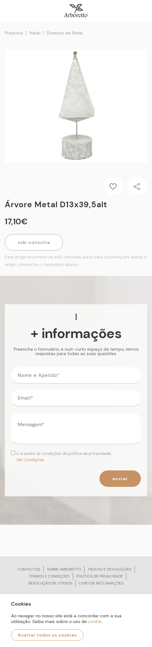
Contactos (28, 569)
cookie (94, 621)
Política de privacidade (99, 576)
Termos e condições (49, 576)
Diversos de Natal (65, 33)
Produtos (14, 33)
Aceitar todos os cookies (47, 635)
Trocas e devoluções (109, 569)
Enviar (120, 478)
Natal (34, 33)
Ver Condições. (30, 460)
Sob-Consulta (34, 242)
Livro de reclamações (101, 583)
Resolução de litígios (50, 583)
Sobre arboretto (64, 569)
